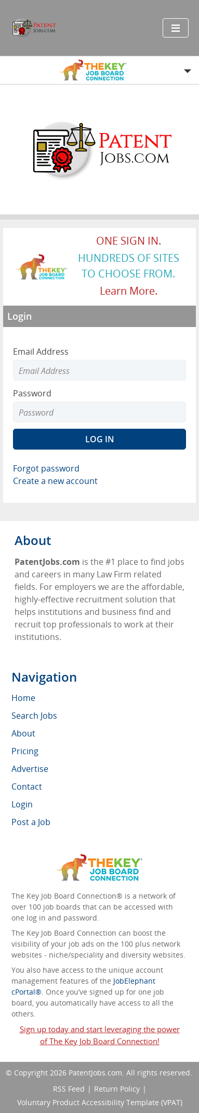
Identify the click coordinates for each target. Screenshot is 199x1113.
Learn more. (128, 291)
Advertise (29, 769)
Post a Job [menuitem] (30, 822)
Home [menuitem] (23, 698)
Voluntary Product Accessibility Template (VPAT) (99, 1102)
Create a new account (55, 481)
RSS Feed (69, 1089)
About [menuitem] (23, 733)
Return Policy (117, 1089)
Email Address (41, 351)
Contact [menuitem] (26, 786)
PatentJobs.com (95, 1073)
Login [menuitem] (22, 804)
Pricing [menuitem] (24, 751)
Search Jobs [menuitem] (34, 715)
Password (32, 393)
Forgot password (46, 468)
